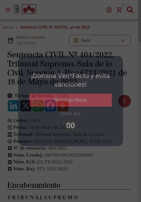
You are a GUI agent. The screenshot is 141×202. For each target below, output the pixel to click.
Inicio (8, 27)
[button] (124, 101)
